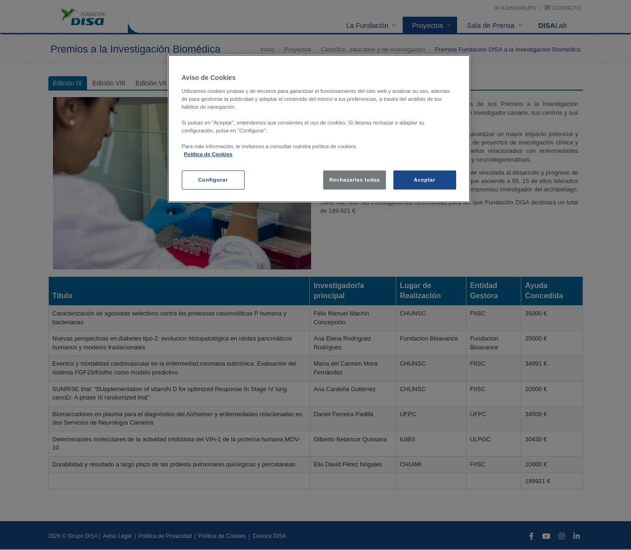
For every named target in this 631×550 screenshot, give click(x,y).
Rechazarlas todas (354, 180)
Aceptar (424, 180)
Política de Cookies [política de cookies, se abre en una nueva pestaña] (208, 154)
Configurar (213, 180)
